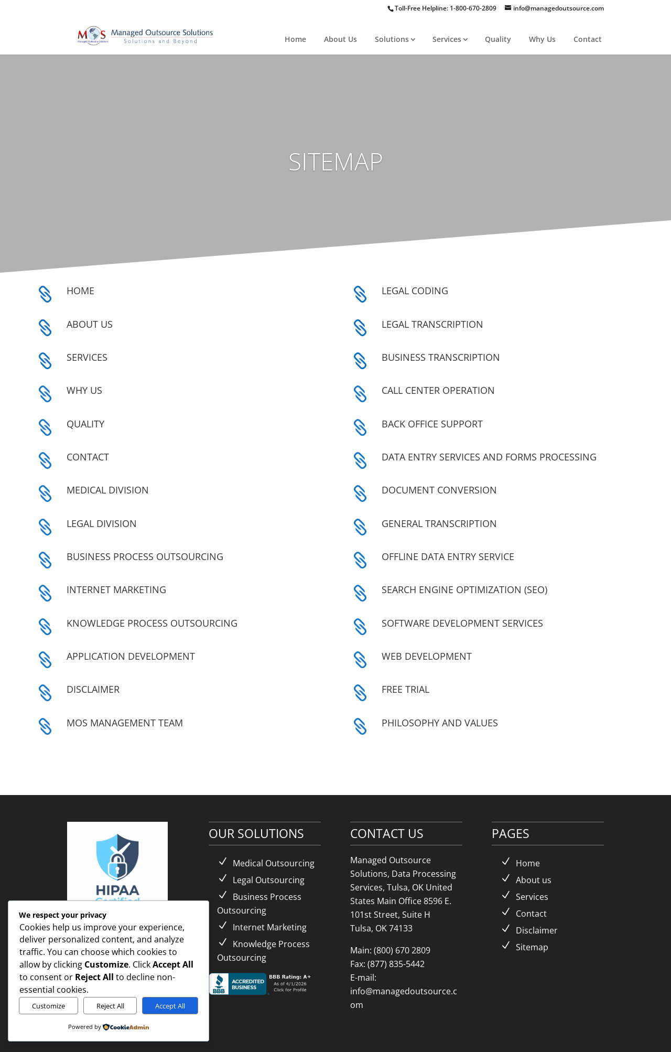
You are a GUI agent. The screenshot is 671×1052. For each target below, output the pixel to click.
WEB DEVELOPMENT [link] (427, 656)
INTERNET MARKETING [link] (116, 589)
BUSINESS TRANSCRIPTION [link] (441, 357)
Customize (48, 1006)
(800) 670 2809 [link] (402, 950)
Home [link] (295, 39)
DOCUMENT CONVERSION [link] (439, 490)
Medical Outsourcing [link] (274, 863)
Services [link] (446, 39)
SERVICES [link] (87, 357)
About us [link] (533, 880)
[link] (146, 34)
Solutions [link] (392, 39)
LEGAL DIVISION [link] (102, 523)
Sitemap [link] (532, 947)
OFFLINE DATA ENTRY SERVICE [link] (448, 556)
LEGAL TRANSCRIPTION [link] (432, 324)
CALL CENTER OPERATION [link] (438, 390)
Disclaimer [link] (537, 930)
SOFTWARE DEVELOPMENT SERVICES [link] (462, 623)
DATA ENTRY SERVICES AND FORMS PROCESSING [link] (489, 456)
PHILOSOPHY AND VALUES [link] (440, 722)
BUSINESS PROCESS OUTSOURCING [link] (145, 556)
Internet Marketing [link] (270, 927)
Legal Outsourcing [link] (269, 880)
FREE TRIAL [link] (405, 689)
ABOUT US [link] (90, 324)
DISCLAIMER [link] (93, 689)
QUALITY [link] (85, 423)
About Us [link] (340, 39)
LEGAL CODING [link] (415, 290)
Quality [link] (498, 39)
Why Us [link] (542, 39)
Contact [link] (587, 39)
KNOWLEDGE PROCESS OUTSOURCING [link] (152, 623)
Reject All (110, 1006)
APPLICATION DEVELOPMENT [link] (131, 656)
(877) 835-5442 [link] (396, 964)
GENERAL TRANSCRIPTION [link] (439, 523)
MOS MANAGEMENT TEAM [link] (125, 722)
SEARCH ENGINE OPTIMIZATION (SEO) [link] (464, 589)
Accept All (170, 1006)
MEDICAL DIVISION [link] (108, 490)
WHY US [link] (84, 390)
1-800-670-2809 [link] (474, 8)
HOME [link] (80, 290)
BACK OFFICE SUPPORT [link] (432, 423)
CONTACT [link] (88, 456)
